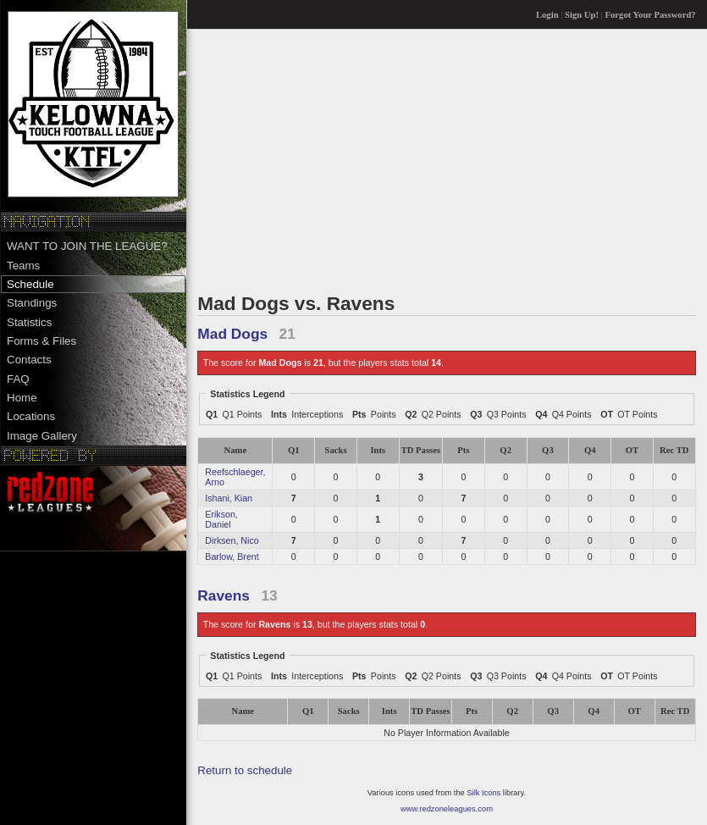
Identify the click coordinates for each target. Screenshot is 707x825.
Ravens (223, 595)
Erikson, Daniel (221, 519)
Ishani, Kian (228, 498)
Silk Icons (483, 793)
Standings (32, 302)
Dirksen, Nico (231, 540)
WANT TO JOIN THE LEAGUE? (87, 246)
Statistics (29, 322)
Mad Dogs (232, 333)
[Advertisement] (446, 160)
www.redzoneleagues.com (446, 809)
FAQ (18, 379)
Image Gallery (42, 435)
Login (547, 14)
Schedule (30, 284)
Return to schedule (244, 770)
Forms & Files (41, 341)
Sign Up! (582, 14)
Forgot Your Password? (650, 14)
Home (22, 397)
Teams (23, 265)
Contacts (29, 359)
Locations (31, 416)
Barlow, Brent (231, 556)
